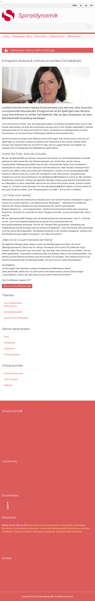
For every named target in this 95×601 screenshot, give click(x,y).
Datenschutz (9, 447)
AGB (5, 436)
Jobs (74, 5)
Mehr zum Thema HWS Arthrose (17, 286)
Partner (7, 486)
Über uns (7, 430)
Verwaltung (8, 583)
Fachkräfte (8, 481)
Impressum (8, 452)
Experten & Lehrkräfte (12, 470)
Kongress (7, 578)
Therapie (7, 567)
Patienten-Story (57, 36)
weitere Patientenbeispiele (16, 318)
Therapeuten (9, 342)
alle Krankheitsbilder (13, 312)
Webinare (8, 385)
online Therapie (11, 379)
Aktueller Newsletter (12, 549)
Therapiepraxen (10, 475)
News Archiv (41, 36)
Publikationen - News (22, 36)
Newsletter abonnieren (13, 538)
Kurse (6, 572)
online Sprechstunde (13, 373)
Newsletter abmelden (12, 543)
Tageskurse (9, 348)
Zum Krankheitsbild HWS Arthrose (13, 304)
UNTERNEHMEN (10, 420)
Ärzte (6, 336)
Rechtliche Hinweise (11, 441)
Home (6, 36)
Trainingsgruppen (12, 354)
